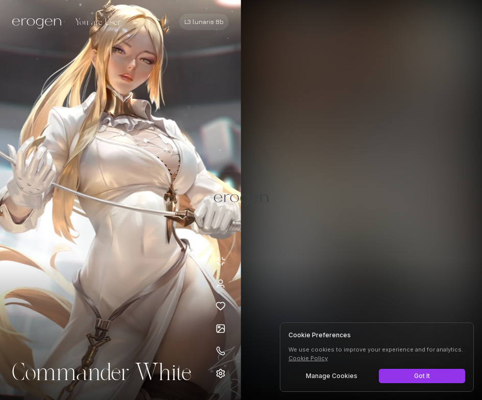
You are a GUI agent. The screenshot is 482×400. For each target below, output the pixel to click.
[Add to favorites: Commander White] (220, 306)
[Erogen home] (39, 23)
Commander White (101, 373)
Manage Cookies (331, 376)
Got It (422, 376)
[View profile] (220, 284)
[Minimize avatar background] (220, 261)
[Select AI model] (204, 22)
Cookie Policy (308, 358)
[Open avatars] (220, 328)
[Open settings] (220, 373)
